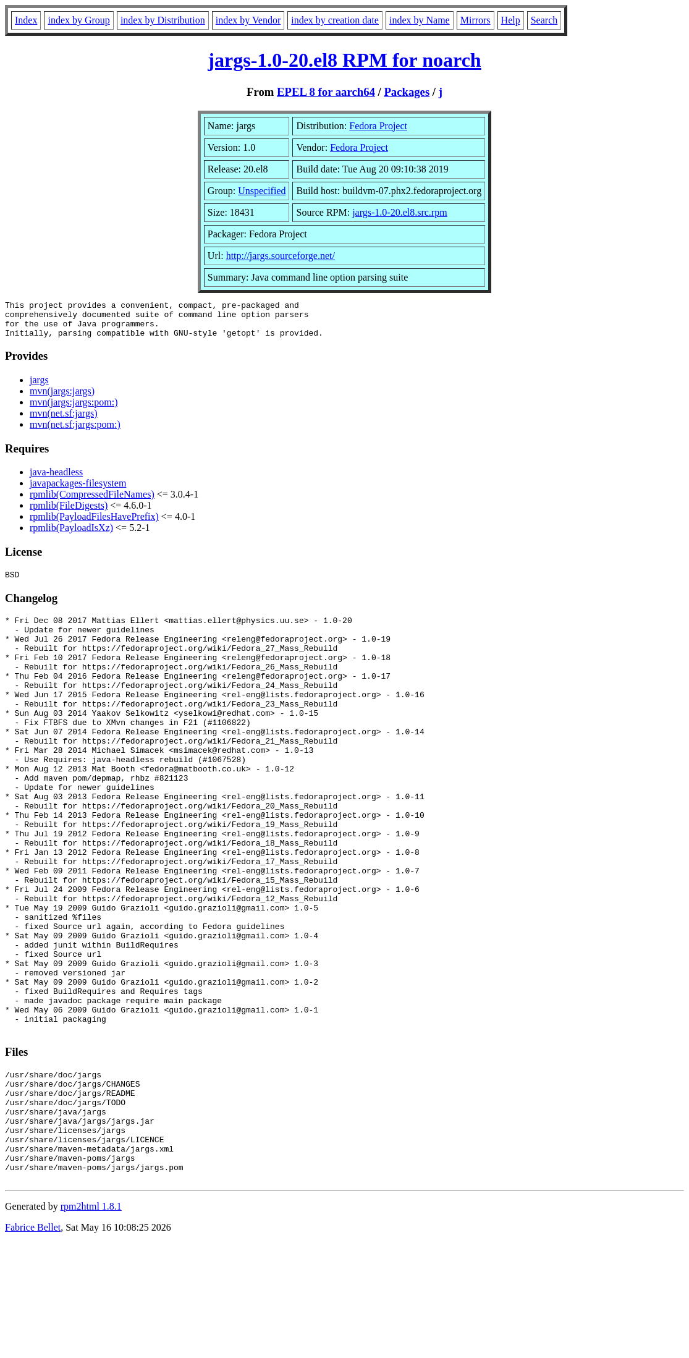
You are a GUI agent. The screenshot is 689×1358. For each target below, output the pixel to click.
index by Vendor (248, 20)
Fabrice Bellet (33, 1342)
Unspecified (261, 190)
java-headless (56, 479)
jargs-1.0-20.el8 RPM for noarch (344, 60)
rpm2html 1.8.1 (91, 1321)
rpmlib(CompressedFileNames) (92, 501)
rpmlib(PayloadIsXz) (71, 535)
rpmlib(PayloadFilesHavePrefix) (94, 524)
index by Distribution (162, 20)
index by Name (419, 20)
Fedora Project (378, 126)
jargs (39, 387)
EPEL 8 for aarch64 (326, 91)
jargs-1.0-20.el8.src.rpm (399, 212)
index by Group (78, 20)
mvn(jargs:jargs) (62, 398)
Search (544, 20)
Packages (406, 91)
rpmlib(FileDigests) (69, 512)
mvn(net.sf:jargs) (63, 420)
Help (510, 20)
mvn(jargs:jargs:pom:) (74, 409)
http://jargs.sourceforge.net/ (280, 255)
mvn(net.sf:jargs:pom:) (75, 431)
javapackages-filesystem (78, 490)
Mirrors (475, 20)
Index (26, 20)
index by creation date (335, 20)
